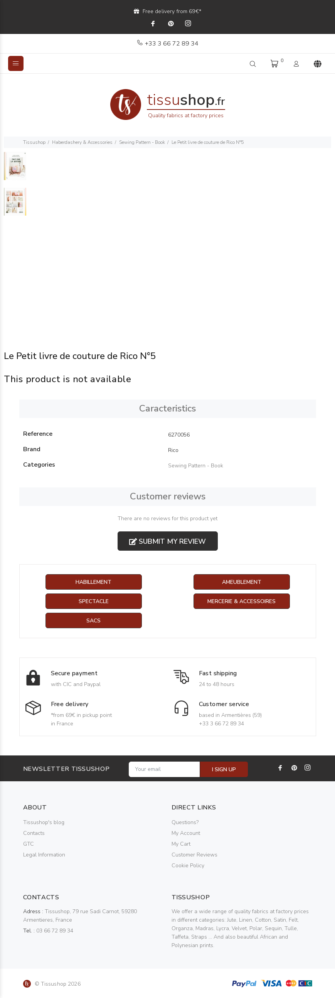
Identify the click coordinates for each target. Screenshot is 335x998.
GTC (28, 844)
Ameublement (241, 582)
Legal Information (44, 854)
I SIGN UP (224, 769)
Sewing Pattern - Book (142, 142)
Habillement (93, 582)
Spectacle (94, 601)
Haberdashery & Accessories (82, 142)
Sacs (93, 620)
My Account (186, 833)
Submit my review (167, 541)
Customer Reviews (194, 854)
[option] (15, 170)
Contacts (34, 833)
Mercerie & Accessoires (241, 601)
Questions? (185, 822)
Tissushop (34, 142)
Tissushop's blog (43, 822)
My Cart (181, 844)
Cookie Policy (188, 865)
